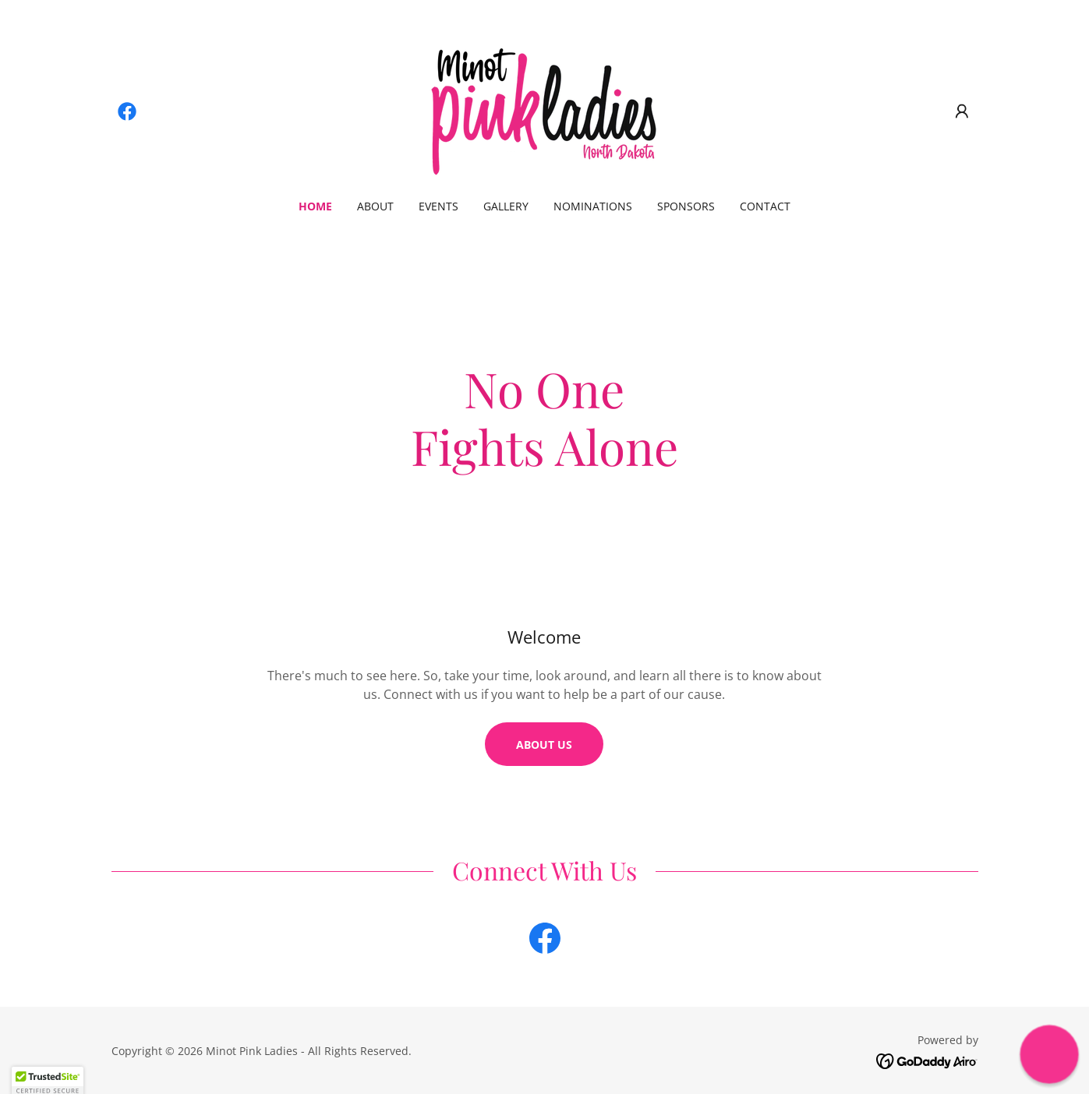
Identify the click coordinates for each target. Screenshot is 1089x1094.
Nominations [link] (592, 206)
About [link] (375, 206)
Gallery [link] (506, 206)
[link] (127, 111)
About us (544, 744)
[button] (962, 111)
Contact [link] (765, 206)
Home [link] (315, 206)
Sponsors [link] (686, 206)
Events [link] (438, 206)
